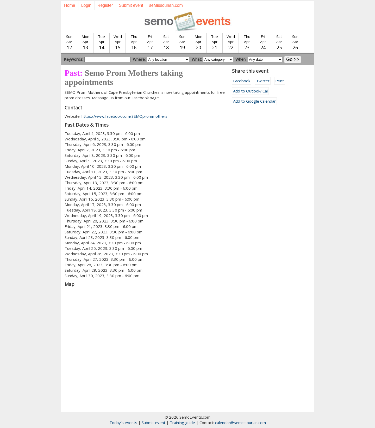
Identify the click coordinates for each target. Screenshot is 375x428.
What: (197, 59)
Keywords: (73, 59)
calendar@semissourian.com (240, 422)
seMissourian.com (166, 5)
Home (69, 5)
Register (105, 5)
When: (240, 59)
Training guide (182, 422)
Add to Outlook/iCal (250, 91)
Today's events (123, 422)
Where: (139, 59)
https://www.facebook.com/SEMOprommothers (124, 116)
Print (279, 80)
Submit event (131, 5)
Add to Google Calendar (254, 101)
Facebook (241, 80)
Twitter (263, 80)
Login (86, 5)
